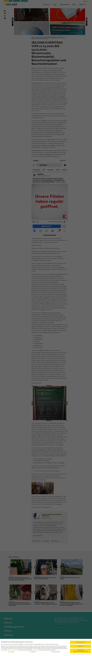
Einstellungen (36, 650)
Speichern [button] (80, 646)
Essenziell (11, 651)
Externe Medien (55, 651)
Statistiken (32, 651)
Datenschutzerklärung (12, 650)
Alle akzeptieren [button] (80, 642)
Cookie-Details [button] (73, 654)
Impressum (88, 654)
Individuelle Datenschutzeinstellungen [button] (80, 650)
